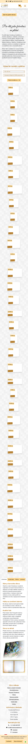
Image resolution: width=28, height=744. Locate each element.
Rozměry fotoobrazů (14, 692)
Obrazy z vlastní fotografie (14, 688)
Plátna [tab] (17, 579)
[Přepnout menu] (25, 6)
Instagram (15, 732)
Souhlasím (8, 741)
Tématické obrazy (14, 690)
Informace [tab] (4, 579)
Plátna (14, 694)
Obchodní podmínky (14, 699)
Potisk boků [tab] (11, 579)
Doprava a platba (14, 697)
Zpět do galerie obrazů (9, 14)
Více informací (18, 741)
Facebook (15, 730)
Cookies (14, 704)
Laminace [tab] (22, 579)
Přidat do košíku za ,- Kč (14, 80)
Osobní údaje (14, 701)
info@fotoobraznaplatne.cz (15, 727)
